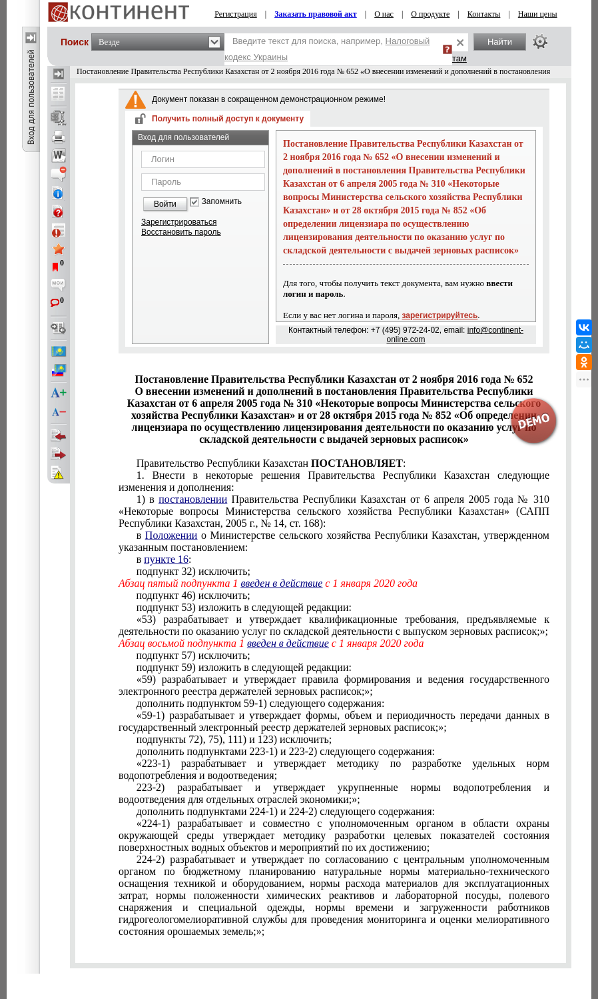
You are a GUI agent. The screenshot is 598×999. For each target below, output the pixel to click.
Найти (499, 42)
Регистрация (235, 14)
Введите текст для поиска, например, (327, 49)
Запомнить (222, 201)
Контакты (484, 14)
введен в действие (281, 583)
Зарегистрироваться (178, 222)
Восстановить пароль (181, 232)
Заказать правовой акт (315, 14)
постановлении (192, 499)
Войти (165, 204)
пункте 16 (166, 559)
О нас (384, 14)
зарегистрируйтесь (440, 315)
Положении (171, 535)
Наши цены (537, 14)
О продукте (430, 14)
